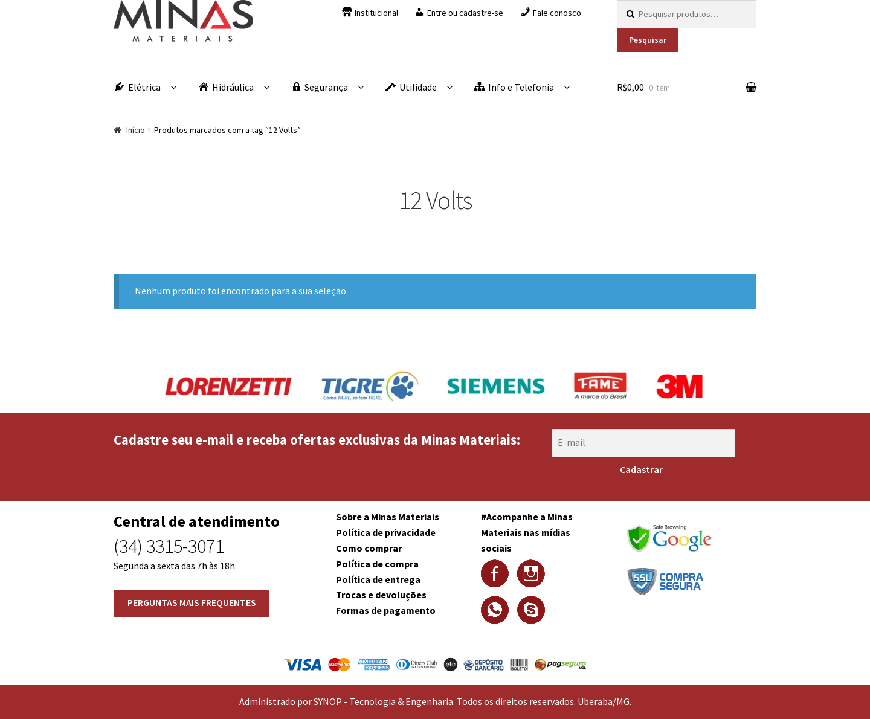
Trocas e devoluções (381, 594)
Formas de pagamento (386, 610)
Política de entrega (378, 579)
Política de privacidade (386, 532)
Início (135, 129)
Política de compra (377, 564)
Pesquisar (647, 39)
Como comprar (369, 548)
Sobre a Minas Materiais (387, 517)
